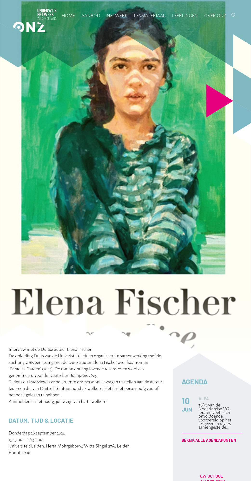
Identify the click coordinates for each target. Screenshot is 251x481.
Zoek (233, 15)
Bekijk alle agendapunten (209, 440)
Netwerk (117, 15)
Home (68, 15)
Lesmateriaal (149, 15)
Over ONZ (215, 15)
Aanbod (90, 15)
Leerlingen (185, 15)
